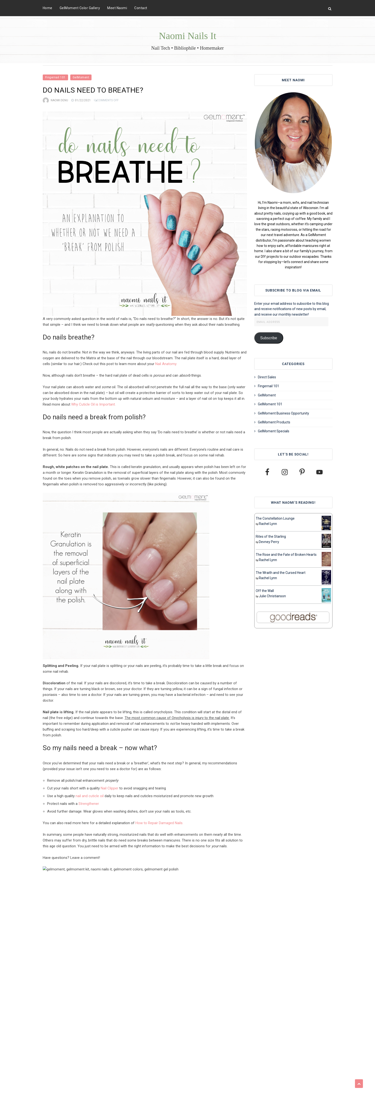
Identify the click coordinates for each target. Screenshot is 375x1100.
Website (104, 1023)
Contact (140, 8)
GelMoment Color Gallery (80, 8)
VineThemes (323, 1092)
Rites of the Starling (271, 536)
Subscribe (268, 337)
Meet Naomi (117, 8)
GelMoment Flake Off (225, 984)
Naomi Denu (59, 100)
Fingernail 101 (55, 77)
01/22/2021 (83, 100)
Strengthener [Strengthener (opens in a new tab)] (88, 803)
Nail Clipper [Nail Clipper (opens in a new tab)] (110, 788)
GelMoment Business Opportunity (283, 413)
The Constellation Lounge (275, 518)
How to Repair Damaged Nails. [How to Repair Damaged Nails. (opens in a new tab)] (159, 823)
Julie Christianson (272, 596)
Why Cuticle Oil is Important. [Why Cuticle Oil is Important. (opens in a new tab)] (93, 404)
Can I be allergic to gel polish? (71, 984)
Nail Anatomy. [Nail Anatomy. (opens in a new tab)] (166, 364)
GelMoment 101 (270, 404)
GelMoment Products (274, 422)
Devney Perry (269, 541)
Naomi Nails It (187, 35)
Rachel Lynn (268, 523)
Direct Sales (267, 377)
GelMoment (81, 77)
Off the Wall (265, 590)
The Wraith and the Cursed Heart (280, 572)
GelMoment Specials (273, 431)
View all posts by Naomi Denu (71, 1023)
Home (47, 8)
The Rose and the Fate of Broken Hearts (286, 554)
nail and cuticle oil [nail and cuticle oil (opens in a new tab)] (90, 796)
